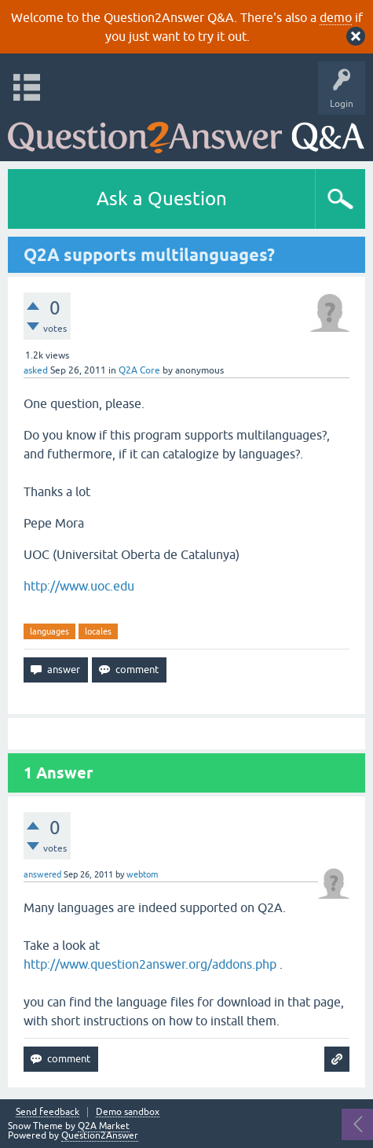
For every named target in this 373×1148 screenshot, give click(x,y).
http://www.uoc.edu (79, 586)
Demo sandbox (127, 1112)
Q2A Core (139, 370)
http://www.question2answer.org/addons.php (150, 964)
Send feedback (47, 1112)
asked (36, 370)
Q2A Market (104, 1125)
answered (42, 874)
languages (49, 631)
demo (336, 17)
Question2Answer (99, 1135)
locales (98, 631)
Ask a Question (162, 198)
